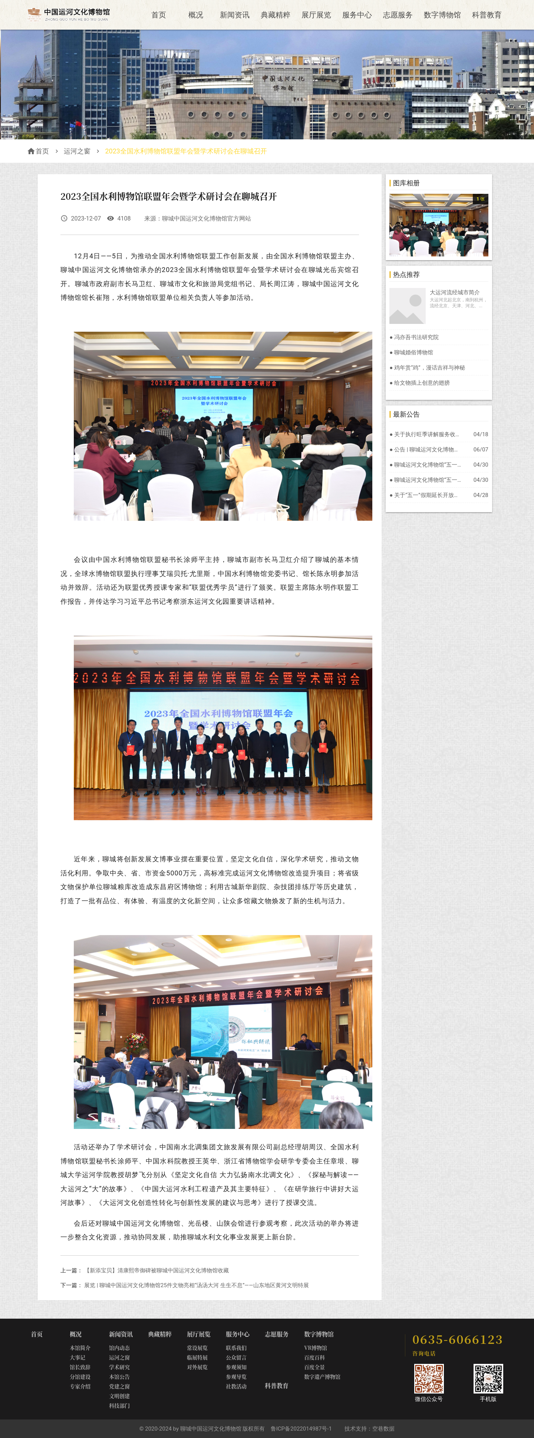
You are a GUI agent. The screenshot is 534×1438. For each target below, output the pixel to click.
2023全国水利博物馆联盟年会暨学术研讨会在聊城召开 (186, 151)
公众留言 (236, 1357)
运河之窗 (77, 151)
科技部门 (119, 1405)
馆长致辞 (80, 1367)
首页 (158, 14)
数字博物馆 (442, 14)
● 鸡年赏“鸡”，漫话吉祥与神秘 (427, 367)
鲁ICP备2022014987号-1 (301, 1428)
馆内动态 (119, 1347)
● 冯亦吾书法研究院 (414, 337)
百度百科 (314, 1357)
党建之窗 (119, 1386)
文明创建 (119, 1395)
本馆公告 (119, 1376)
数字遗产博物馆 (322, 1376)
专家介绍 (80, 1386)
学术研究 (119, 1367)
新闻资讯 (235, 14)
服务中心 (357, 14)
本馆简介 (80, 1347)
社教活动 (236, 1386)
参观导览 (236, 1376)
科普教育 (487, 14)
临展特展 (197, 1357)
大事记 (77, 1357)
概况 (195, 14)
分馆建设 (80, 1376)
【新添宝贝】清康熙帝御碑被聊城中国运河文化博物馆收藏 (156, 1270)
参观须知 (236, 1367)
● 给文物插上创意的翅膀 (419, 383)
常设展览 (197, 1347)
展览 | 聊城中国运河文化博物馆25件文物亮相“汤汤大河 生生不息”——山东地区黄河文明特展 (196, 1285)
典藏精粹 (275, 14)
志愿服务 (398, 14)
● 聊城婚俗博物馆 (411, 352)
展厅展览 (316, 14)
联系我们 (236, 1347)
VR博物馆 (315, 1347)
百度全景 (314, 1367)
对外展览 (197, 1367)
